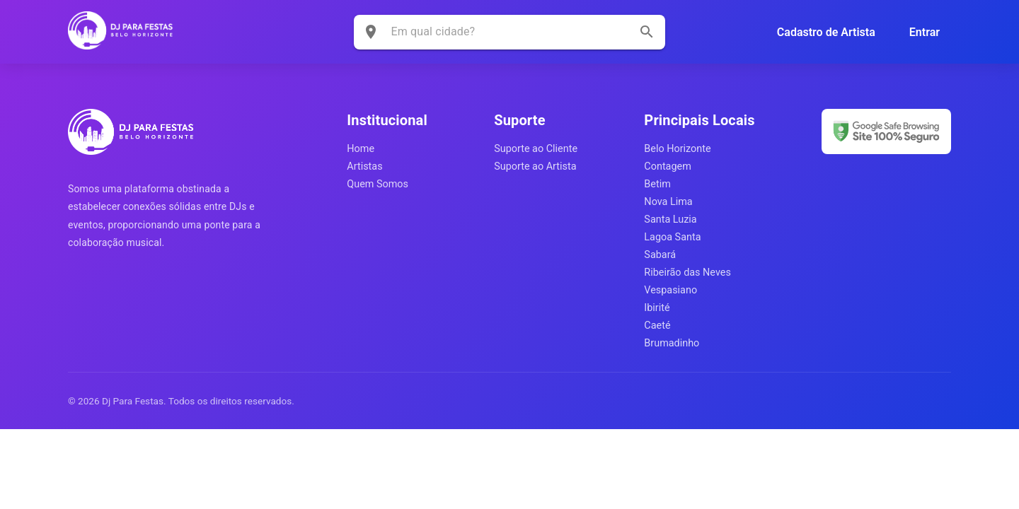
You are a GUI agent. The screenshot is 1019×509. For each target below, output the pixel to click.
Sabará (660, 255)
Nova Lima (668, 202)
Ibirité (656, 308)
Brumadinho (671, 343)
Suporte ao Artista (535, 166)
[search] (646, 31)
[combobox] (500, 31)
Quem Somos (377, 184)
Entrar (924, 32)
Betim (657, 184)
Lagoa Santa (672, 237)
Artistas (364, 166)
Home (360, 149)
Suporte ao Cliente (535, 149)
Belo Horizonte (677, 149)
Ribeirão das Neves (687, 273)
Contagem (667, 166)
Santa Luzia (670, 219)
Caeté (657, 326)
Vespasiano (670, 290)
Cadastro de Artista (826, 32)
